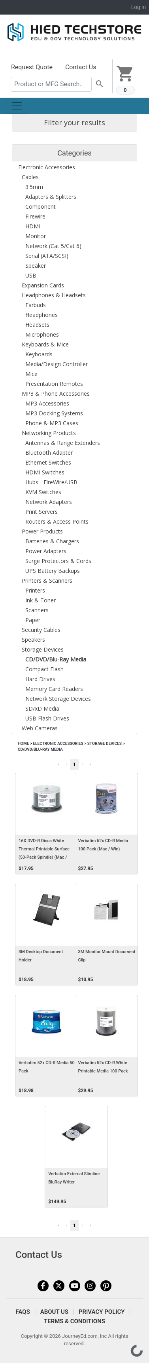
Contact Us (80, 67)
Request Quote (32, 67)
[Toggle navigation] (17, 106)
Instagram (90, 1285)
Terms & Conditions (74, 1321)
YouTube (74, 1285)
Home (23, 743)
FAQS (23, 1311)
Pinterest (105, 1285)
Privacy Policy (102, 1311)
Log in (138, 7)
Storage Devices (104, 743)
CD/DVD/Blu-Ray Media (40, 749)
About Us (54, 1311)
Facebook (43, 1285)
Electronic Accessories (58, 743)
